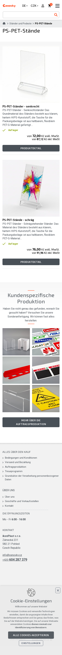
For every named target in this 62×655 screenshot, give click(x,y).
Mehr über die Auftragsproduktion (31, 422)
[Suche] (56, 15)
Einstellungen (30, 643)
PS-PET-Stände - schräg (18, 219)
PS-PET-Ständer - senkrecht (20, 106)
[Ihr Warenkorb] (50, 5)
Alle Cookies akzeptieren (31, 635)
